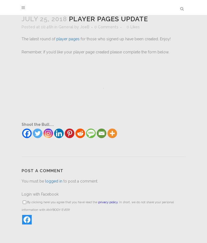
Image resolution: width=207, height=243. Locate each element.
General (66, 27)
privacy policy (108, 202)
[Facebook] (27, 133)
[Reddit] (80, 133)
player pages (68, 39)
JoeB (84, 27)
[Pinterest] (69, 133)
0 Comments (106, 27)
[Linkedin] (59, 133)
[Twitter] (37, 133)
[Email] (101, 133)
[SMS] (91, 133)
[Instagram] (48, 133)
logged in (53, 181)
